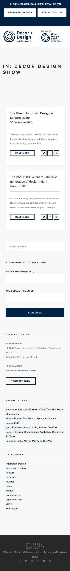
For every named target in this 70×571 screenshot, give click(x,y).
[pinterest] (32, 561)
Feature (10, 472)
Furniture (11, 477)
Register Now (20, 381)
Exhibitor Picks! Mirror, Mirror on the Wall (29, 441)
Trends (9, 490)
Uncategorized (14, 499)
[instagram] (50, 561)
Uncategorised (14, 495)
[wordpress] (26, 561)
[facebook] (20, 561)
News (9, 486)
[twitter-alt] (44, 561)
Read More (22, 153)
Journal (10, 481)
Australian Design (16, 463)
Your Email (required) (35, 294)
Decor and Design (16, 468)
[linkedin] (38, 561)
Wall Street (12, 508)
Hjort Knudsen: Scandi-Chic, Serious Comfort (31, 427)
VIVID (9, 504)
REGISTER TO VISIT (20, 12)
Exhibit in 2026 (52, 12)
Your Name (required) (35, 275)
